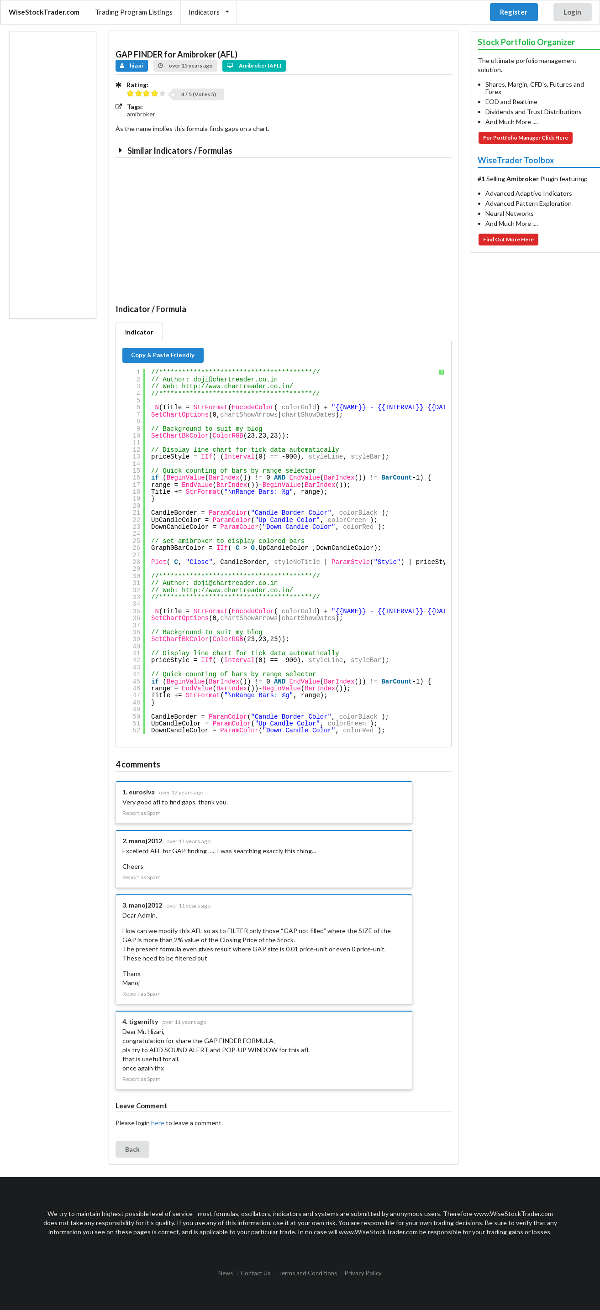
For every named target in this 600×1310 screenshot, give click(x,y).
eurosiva (142, 792)
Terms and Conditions (307, 1273)
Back (132, 1149)
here (157, 1123)
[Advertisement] (52, 175)
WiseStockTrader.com (44, 12)
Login (572, 12)
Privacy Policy (363, 1273)
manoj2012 (145, 841)
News (225, 1273)
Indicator (139, 332)
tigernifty (143, 1021)
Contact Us (255, 1273)
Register (513, 12)
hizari (132, 65)
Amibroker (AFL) (254, 65)
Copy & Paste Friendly (163, 355)
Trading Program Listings (134, 12)
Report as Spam (141, 813)
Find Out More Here (508, 239)
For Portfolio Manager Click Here (525, 137)
